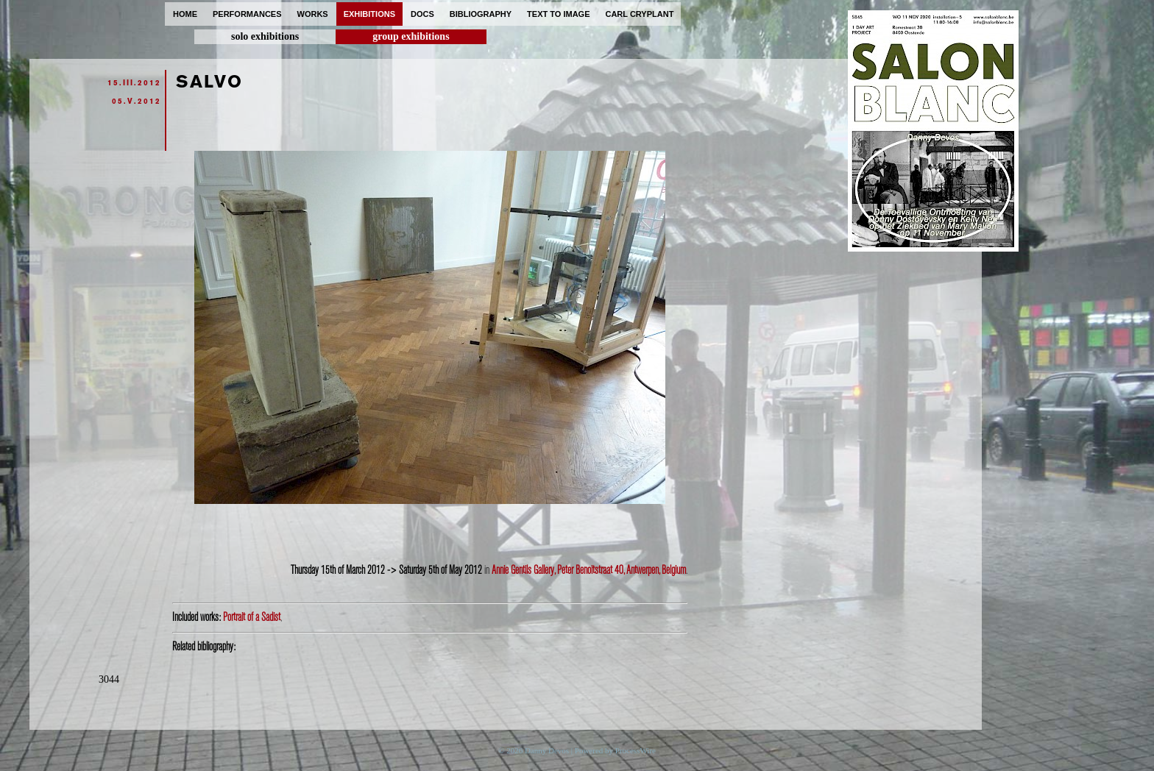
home (185, 14)
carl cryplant (639, 14)
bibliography (480, 14)
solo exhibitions (265, 36)
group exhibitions (410, 36)
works (312, 14)
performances (247, 14)
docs (422, 14)
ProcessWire (635, 750)
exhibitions (369, 14)
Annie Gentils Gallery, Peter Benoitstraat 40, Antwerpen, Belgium (589, 570)
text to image (558, 14)
